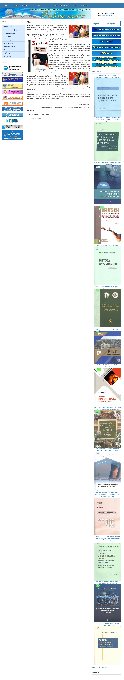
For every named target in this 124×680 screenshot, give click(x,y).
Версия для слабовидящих (104, 23)
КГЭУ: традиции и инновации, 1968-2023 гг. (107, 330)
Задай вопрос (7, 53)
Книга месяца (35, 114)
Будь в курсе (39, 110)
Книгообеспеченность (9, 33)
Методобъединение (61, 5)
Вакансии (6, 49)
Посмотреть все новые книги (100, 667)
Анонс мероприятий (9, 46)
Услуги (47, 5)
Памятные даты (8, 43)
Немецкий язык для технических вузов (107, 205)
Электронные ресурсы (80, 5)
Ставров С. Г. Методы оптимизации (107, 245)
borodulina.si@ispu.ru (108, 15)
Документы (26, 5)
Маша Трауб (45, 114)
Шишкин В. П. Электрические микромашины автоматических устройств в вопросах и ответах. (107, 119)
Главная (6, 5)
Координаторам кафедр (10, 30)
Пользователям (7, 26)
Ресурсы (38, 5)
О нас (16, 5)
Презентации (7, 56)
